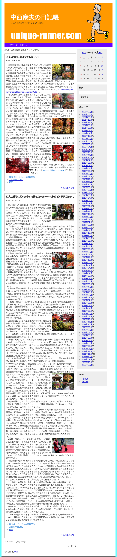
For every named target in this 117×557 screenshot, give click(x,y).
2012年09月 (87, 327)
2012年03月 (87, 343)
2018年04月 (87, 198)
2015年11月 (87, 257)
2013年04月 (87, 308)
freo (16, 552)
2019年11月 (87, 155)
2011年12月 (87, 351)
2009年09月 (87, 365)
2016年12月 (87, 233)
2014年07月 (87, 273)
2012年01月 (87, 349)
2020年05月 (87, 144)
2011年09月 (87, 359)
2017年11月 (87, 211)
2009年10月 (87, 362)
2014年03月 (87, 281)
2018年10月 (87, 184)
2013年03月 (87, 311)
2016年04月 (87, 246)
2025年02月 (87, 112)
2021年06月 (87, 130)
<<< (84, 52)
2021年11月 (87, 122)
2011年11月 (87, 354)
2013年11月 (87, 289)
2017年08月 (87, 219)
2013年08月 (87, 297)
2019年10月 (87, 157)
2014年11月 (87, 270)
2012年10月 (87, 324)
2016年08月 (87, 238)
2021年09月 (87, 125)
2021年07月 (87, 128)
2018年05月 (87, 195)
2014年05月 (87, 276)
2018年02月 (87, 203)
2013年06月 (87, 303)
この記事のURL (67, 188)
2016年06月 (87, 241)
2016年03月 (87, 249)
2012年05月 (87, 338)
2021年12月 (87, 120)
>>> (100, 52)
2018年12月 (87, 179)
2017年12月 (87, 208)
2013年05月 (87, 305)
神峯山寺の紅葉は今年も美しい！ (23, 56)
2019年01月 (87, 176)
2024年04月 (87, 114)
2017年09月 (87, 217)
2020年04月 (87, 147)
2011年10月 (87, 357)
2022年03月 (87, 117)
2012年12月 (87, 319)
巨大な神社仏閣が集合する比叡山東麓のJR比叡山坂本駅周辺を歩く (40, 196)
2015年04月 (87, 268)
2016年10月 (87, 236)
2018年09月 (87, 187)
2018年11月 (87, 182)
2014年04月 (87, 279)
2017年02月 (87, 227)
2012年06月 (87, 335)
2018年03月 (87, 200)
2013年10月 (87, 292)
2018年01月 (87, 206)
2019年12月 (87, 152)
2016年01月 (87, 254)
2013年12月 (87, 287)
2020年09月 (87, 139)
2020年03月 (87, 149)
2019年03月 (87, 171)
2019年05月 (87, 165)
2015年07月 (87, 265)
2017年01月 (87, 230)
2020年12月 (87, 136)
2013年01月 (87, 316)
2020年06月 (87, 141)
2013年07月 (87, 300)
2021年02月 (87, 133)
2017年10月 (87, 214)
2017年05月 (87, 225)
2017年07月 (87, 222)
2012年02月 (87, 346)
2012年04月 (87, 340)
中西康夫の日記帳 (34, 17)
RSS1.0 (85, 379)
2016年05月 (87, 243)
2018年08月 (87, 190)
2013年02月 (87, 314)
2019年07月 (87, 160)
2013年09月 (87, 295)
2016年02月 (87, 252)
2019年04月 (87, 168)
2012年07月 (87, 332)
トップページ (12, 45)
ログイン (24, 45)
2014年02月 (87, 284)
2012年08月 (87, 330)
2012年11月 (87, 322)
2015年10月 (87, 260)
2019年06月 (87, 163)
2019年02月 (87, 174)
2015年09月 (87, 262)
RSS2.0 (85, 382)
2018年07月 (87, 192)
